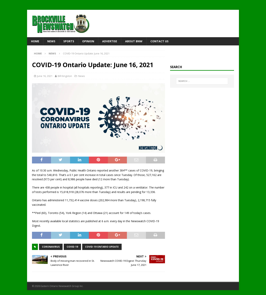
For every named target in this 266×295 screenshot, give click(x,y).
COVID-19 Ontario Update (102, 246)
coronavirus (51, 246)
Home (35, 41)
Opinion (88, 41)
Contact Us (159, 41)
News (51, 41)
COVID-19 (72, 246)
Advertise (109, 41)
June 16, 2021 (44, 76)
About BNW (133, 41)
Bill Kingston (65, 76)
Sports (68, 41)
